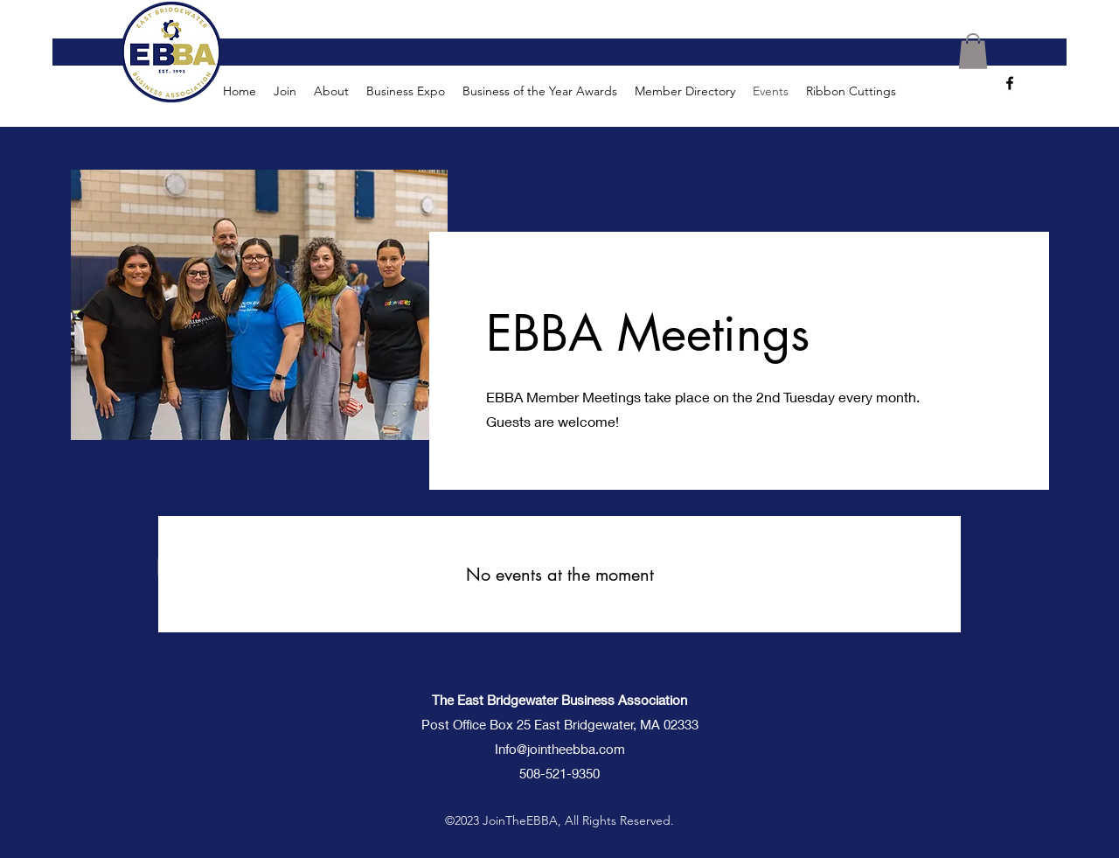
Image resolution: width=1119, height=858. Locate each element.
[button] (973, 51)
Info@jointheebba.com (560, 749)
